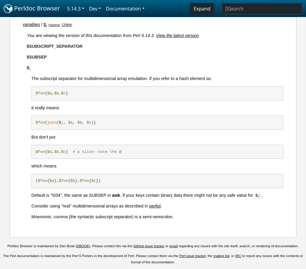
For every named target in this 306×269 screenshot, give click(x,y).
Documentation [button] (123, 8)
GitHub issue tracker (148, 246)
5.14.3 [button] (74, 8)
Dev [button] (93, 8)
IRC (238, 256)
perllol (154, 206)
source (55, 25)
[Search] (261, 8)
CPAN (66, 25)
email (173, 246)
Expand (202, 8)
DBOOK (83, 246)
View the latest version (177, 35)
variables (31, 24)
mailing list (221, 256)
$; (45, 24)
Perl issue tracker (192, 256)
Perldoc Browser (32, 8)
